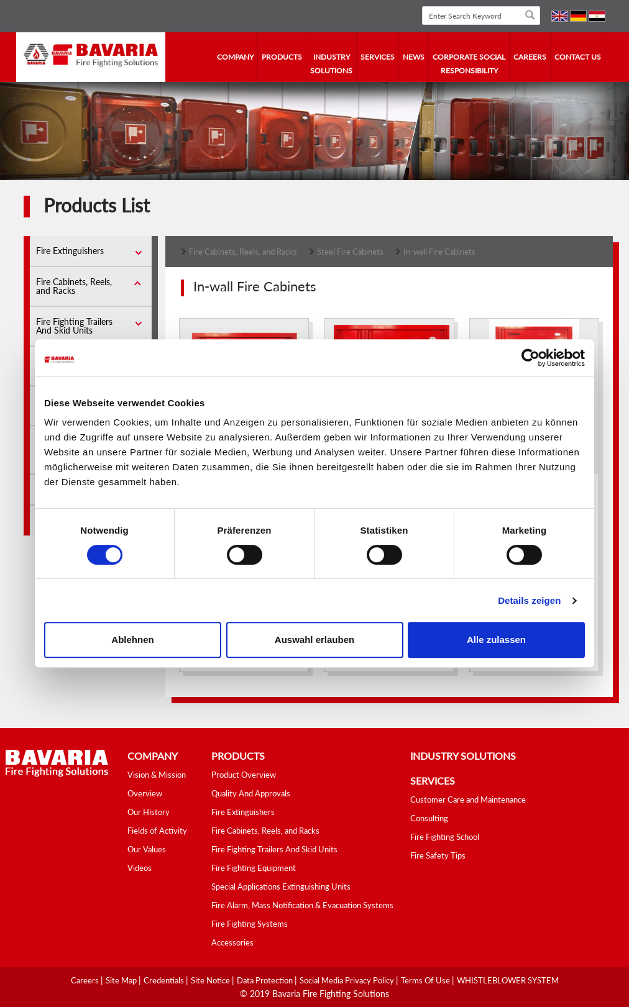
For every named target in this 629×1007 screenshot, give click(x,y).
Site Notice (211, 980)
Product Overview (243, 775)
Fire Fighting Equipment (253, 868)
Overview (144, 793)
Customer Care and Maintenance (468, 799)
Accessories (232, 942)
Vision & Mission (156, 775)
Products (282, 57)
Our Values (146, 849)
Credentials (165, 980)
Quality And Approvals (250, 793)
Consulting (429, 818)
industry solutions (331, 63)
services (377, 57)
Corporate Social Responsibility (469, 63)
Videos (139, 868)
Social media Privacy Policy (348, 980)
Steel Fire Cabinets (350, 252)
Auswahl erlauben (314, 639)
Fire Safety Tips (438, 855)
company (235, 57)
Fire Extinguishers (70, 250)
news (414, 57)
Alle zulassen (496, 639)
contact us (577, 57)
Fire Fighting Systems (249, 924)
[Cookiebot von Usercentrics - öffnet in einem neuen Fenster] (530, 358)
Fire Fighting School (444, 837)
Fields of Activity (157, 831)
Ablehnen (132, 639)
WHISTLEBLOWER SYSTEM (508, 980)
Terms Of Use (426, 980)
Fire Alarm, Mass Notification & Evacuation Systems (302, 905)
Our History (148, 812)
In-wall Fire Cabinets (439, 252)
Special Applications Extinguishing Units (281, 886)
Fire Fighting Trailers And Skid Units (74, 325)
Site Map (122, 980)
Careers (529, 57)
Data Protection (266, 980)
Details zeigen (529, 600)
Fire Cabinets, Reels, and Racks (74, 286)
